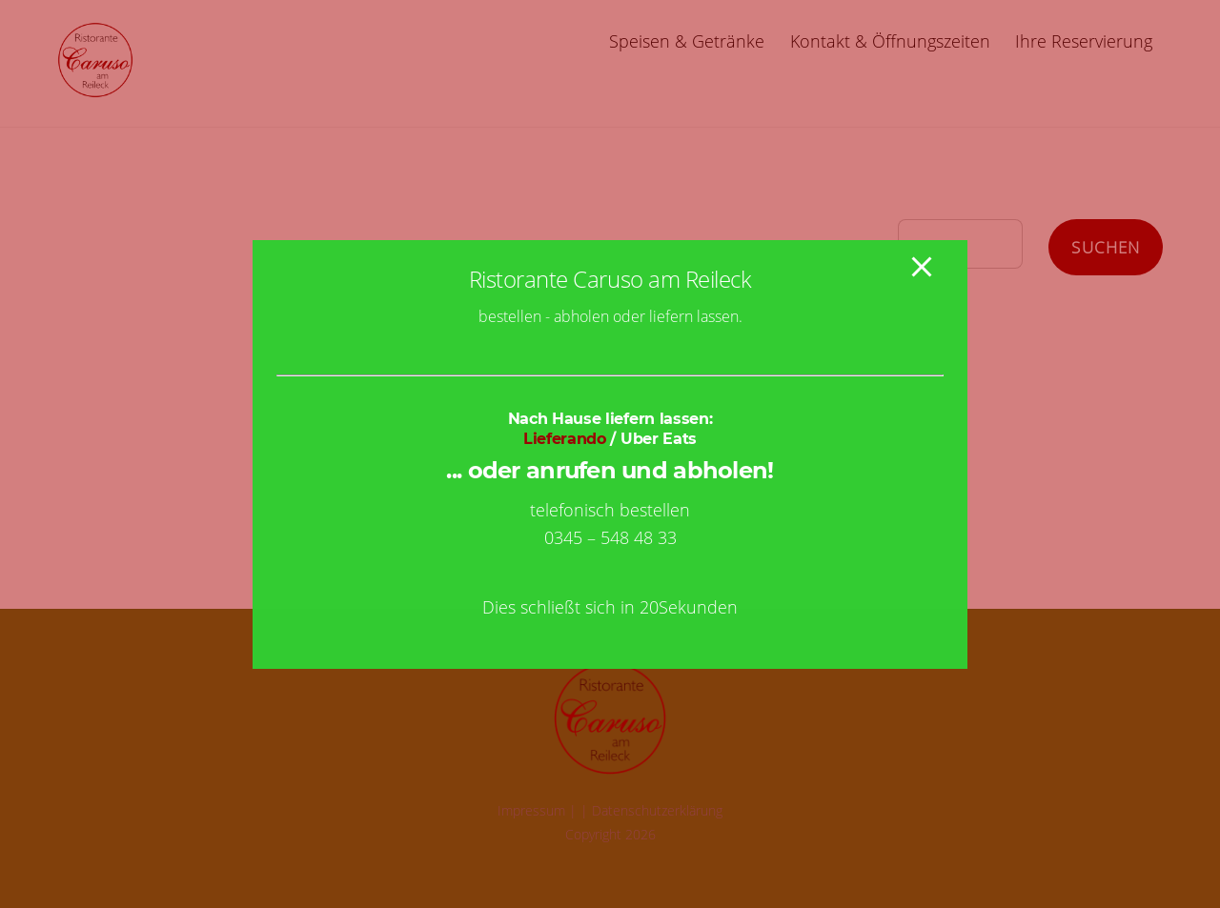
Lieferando (564, 439)
